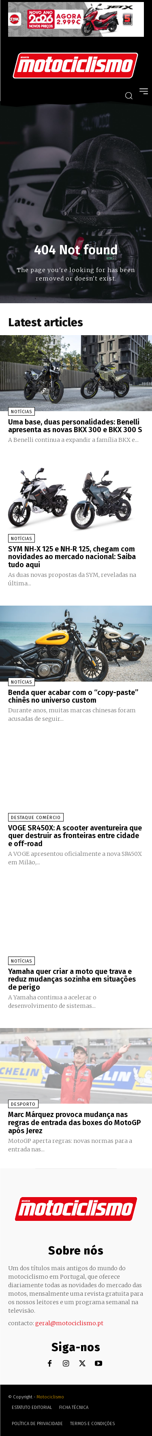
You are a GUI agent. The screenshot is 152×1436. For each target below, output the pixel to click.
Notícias (21, 411)
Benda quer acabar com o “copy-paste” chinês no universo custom (73, 696)
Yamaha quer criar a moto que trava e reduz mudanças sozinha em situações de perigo (72, 979)
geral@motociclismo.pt (69, 1323)
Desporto (23, 1104)
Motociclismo (50, 1397)
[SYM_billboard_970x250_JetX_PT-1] (76, 35)
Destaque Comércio (36, 817)
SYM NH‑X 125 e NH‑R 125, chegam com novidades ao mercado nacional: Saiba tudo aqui (72, 557)
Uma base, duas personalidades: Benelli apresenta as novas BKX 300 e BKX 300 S (75, 426)
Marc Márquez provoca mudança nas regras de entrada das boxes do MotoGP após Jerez (74, 1122)
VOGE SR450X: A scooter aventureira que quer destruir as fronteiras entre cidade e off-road (75, 836)
